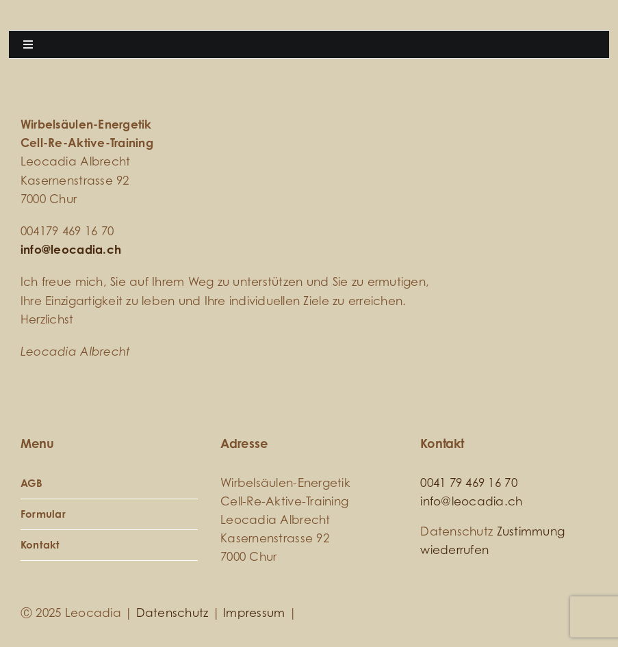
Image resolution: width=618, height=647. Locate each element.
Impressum (254, 612)
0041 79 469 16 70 (468, 482)
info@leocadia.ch (71, 249)
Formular (43, 513)
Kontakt (40, 544)
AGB (32, 483)
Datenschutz (172, 612)
